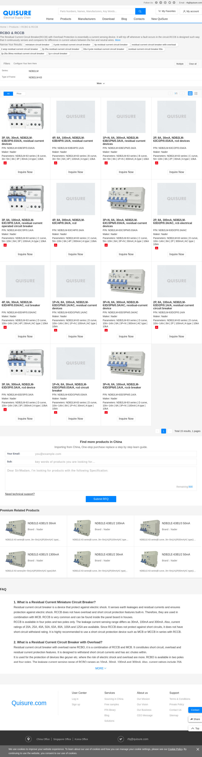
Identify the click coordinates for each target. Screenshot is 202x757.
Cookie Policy (175, 749)
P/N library (110, 710)
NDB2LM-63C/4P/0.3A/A (71, 230)
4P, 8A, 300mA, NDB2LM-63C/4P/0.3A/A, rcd (68, 222)
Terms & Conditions (179, 699)
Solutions (109, 720)
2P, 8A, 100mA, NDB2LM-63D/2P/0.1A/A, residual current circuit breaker (173, 305)
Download (108, 18)
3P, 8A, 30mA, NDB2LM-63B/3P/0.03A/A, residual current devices (23, 140)
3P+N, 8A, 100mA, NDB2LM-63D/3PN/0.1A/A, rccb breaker (122, 386)
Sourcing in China (113, 699)
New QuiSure (159, 18)
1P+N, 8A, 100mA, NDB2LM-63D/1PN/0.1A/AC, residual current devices (74, 305)
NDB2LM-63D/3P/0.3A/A (20, 394)
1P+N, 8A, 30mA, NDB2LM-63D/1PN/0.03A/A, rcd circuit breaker (70, 387)
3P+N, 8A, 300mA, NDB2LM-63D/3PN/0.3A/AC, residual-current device (125, 305)
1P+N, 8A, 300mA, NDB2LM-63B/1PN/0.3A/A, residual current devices (124, 140)
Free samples (111, 704)
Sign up (76, 704)
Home (50, 18)
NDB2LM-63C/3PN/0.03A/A (122, 230)
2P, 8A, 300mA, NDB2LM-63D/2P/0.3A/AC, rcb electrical (172, 222)
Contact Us (175, 710)
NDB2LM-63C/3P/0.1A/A (20, 230)
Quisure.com (28, 702)
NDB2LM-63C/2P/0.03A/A (172, 148)
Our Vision (142, 704)
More (118, 40)
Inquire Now (25, 172)
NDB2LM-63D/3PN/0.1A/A (122, 394)
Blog (124, 18)
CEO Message (145, 715)
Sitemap (173, 715)
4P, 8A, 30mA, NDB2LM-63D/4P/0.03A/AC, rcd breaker (21, 304)
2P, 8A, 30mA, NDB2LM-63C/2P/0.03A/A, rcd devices (171, 139)
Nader (13, 152)
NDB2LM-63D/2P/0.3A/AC (173, 230)
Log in (75, 699)
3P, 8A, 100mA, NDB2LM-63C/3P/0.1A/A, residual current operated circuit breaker (22, 223)
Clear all (193, 64)
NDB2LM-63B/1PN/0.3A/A (122, 148)
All (8, 93)
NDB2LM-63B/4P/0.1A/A (71, 148)
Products (65, 18)
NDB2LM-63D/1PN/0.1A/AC (72, 312)
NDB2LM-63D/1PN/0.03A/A (72, 394)
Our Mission (143, 699)
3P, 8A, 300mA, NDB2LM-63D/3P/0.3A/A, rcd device (18, 386)
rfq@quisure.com (194, 3)
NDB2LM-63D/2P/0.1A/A (172, 312)
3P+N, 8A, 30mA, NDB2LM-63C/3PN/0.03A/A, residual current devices (125, 223)
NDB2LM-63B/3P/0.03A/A (21, 148)
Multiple (180, 64)
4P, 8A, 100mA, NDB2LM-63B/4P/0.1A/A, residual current (72, 139)
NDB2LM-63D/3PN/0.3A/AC (123, 312)
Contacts (139, 18)
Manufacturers (87, 18)
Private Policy (176, 704)
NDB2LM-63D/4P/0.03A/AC (21, 312)
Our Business (144, 710)
